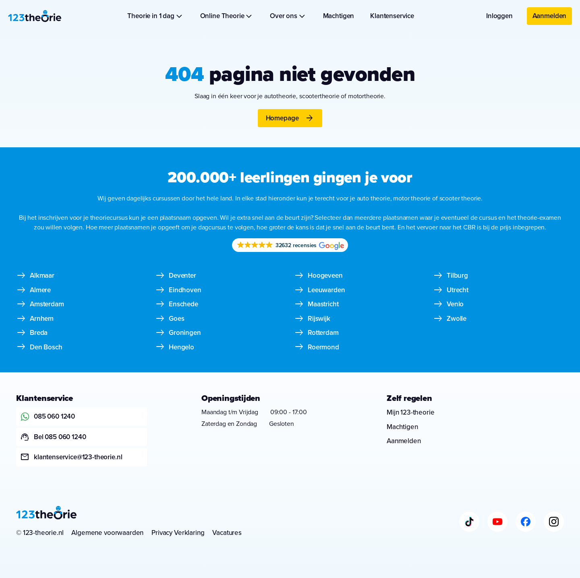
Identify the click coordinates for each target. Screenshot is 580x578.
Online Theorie (227, 16)
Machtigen (338, 16)
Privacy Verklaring (177, 533)
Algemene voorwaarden (107, 533)
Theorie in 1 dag (155, 16)
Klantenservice (392, 16)
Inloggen (499, 16)
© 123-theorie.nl (39, 533)
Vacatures (227, 533)
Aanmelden (549, 16)
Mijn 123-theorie (410, 412)
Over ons (288, 16)
